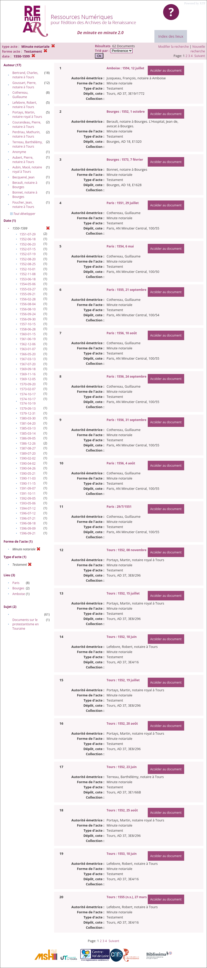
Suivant (199, 56)
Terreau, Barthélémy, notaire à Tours (27, 144)
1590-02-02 (27, 458)
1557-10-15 (27, 324)
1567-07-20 (27, 364)
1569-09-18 (27, 369)
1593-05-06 (27, 503)
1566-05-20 (27, 354)
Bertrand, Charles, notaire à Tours (25, 75)
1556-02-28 (27, 299)
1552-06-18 (27, 239)
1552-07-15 (27, 249)
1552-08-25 (27, 264)
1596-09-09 (27, 528)
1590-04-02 (27, 463)
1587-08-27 (27, 448)
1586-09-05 (27, 438)
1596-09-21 (27, 533)
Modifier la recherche (173, 46)
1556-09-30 (27, 319)
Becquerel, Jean (23, 177)
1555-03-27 (27, 289)
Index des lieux (170, 36)
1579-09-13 (27, 408)
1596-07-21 (27, 518)
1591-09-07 (27, 488)
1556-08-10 (27, 309)
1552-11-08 (27, 274)
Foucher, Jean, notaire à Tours (23, 204)
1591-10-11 (27, 493)
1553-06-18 (27, 279)
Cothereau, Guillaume (20, 94)
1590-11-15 (27, 483)
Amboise (18, 594)
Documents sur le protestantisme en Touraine (25, 624)
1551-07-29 (27, 234)
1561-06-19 (27, 339)
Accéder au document (166, 70)
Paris (15, 583)
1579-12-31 (27, 413)
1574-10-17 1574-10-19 (27, 401)
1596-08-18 (27, 523)
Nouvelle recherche (198, 48)
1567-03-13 (27, 359)
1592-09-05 (27, 498)
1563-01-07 (27, 349)
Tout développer (22, 214)
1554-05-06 (27, 284)
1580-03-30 (27, 418)
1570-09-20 (27, 384)
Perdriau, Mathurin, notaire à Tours (26, 134)
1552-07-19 (27, 254)
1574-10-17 (27, 394)
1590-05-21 (27, 473)
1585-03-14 (27, 433)
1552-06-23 (27, 244)
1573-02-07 (27, 389)
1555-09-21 (27, 294)
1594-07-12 (27, 508)
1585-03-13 (27, 428)
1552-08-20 (27, 259)
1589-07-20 (27, 453)
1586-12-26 (27, 443)
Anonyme (19, 152)
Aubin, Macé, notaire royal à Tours (27, 169)
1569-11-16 (27, 374)
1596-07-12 (27, 513)
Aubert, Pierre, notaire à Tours (23, 159)
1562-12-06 (27, 344)
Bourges (18, 588)
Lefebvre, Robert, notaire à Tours (24, 104)
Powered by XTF (194, 3)
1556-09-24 (27, 314)
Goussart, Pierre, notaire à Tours (24, 85)
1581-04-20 (27, 423)
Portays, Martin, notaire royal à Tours (27, 114)
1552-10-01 (27, 269)
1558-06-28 (27, 329)
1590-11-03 (27, 478)
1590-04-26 (27, 468)
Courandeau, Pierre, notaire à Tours (26, 124)
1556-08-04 (27, 304)
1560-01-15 (27, 334)
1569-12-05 (27, 379)
